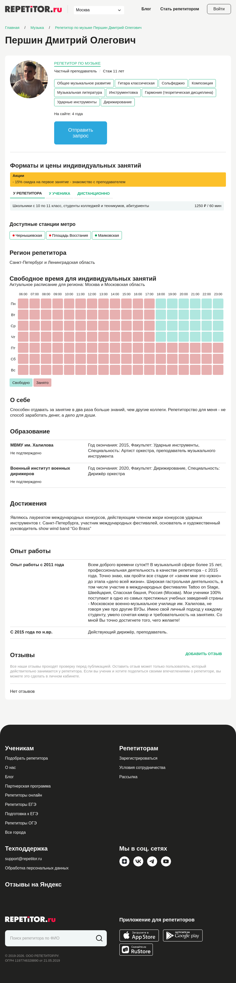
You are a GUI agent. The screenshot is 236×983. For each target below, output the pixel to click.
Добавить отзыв (203, 654)
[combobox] (94, 10)
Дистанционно (93, 193)
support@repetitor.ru (23, 859)
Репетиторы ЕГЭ (20, 804)
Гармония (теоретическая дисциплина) (179, 92)
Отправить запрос (80, 132)
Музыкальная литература (79, 92)
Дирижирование (118, 102)
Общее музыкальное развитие (84, 83)
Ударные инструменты (77, 102)
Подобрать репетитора (26, 758)
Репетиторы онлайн (23, 795)
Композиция (202, 83)
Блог (146, 9)
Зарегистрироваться (138, 758)
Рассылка (128, 777)
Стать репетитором (179, 9)
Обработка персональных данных (37, 868)
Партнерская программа (28, 786)
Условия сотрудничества (142, 767)
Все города (15, 832)
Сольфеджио (173, 83)
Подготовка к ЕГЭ (21, 814)
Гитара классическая (136, 83)
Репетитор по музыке (77, 63)
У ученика (59, 193)
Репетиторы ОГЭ (21, 823)
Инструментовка (123, 92)
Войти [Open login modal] (219, 9)
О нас (10, 767)
